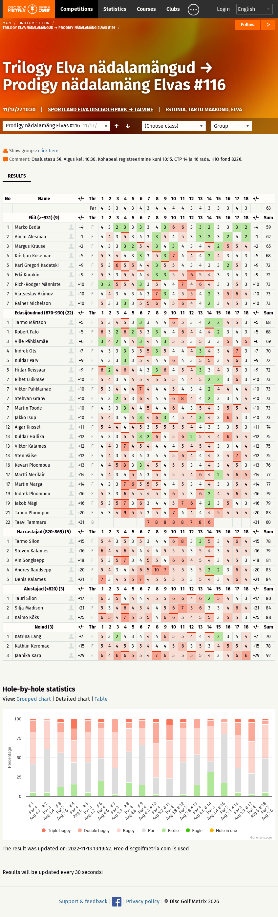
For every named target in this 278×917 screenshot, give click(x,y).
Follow (247, 25)
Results (17, 176)
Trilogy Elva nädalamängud (99, 67)
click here (48, 151)
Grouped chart (33, 699)
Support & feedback (83, 901)
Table (101, 699)
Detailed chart (72, 699)
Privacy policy (143, 901)
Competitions (76, 9)
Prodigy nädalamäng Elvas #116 (114, 84)
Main (7, 23)
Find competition (34, 23)
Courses (146, 9)
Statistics (114, 9)
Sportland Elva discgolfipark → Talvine (100, 109)
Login (223, 9)
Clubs (173, 9)
